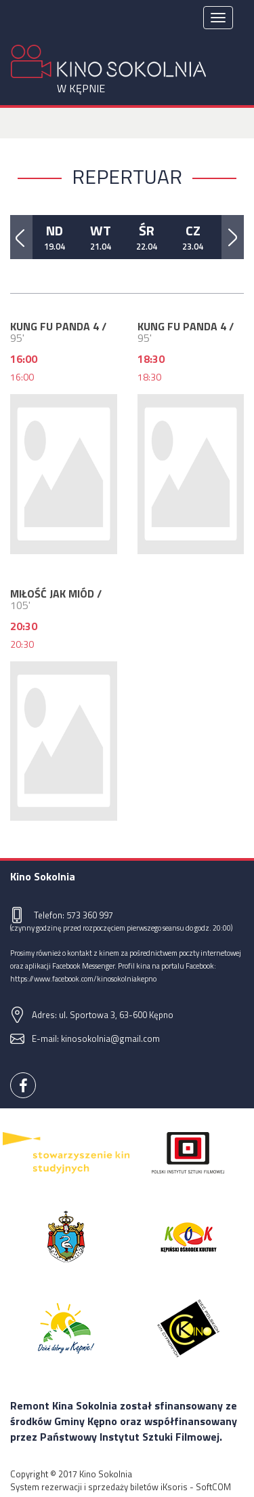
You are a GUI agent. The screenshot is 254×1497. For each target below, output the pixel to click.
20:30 (22, 644)
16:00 (22, 377)
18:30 (149, 377)
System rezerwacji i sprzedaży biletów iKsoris (99, 1487)
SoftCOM (213, 1487)
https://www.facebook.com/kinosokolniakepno (83, 978)
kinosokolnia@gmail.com (110, 1038)
